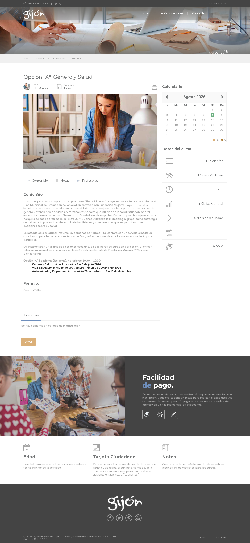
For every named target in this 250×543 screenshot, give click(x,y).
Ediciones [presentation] (31, 315)
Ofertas (40, 58)
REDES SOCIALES (38, 3)
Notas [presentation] (62, 180)
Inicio (145, 13)
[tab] (37, 181)
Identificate (220, 3)
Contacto (198, 13)
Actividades (58, 58)
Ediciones (77, 58)
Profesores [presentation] (87, 180)
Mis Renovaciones (171, 13)
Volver (28, 341)
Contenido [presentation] (37, 180)
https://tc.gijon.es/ (127, 474)
